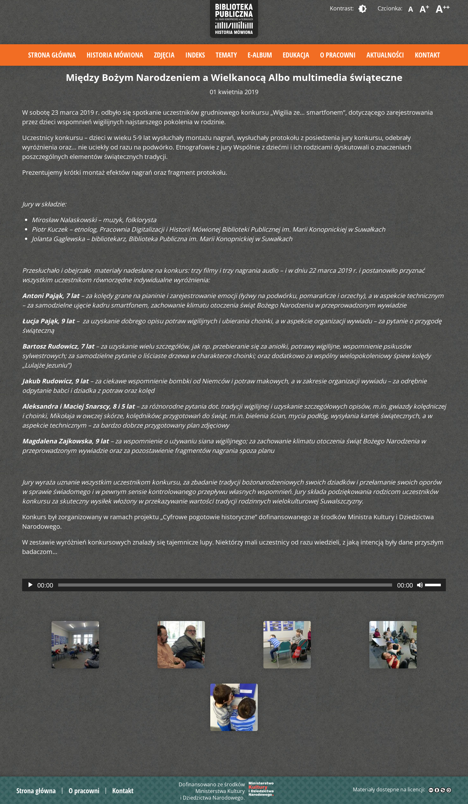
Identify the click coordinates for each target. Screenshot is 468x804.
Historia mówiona (115, 54)
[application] (234, 585)
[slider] (225, 585)
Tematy (226, 54)
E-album (260, 54)
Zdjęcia (164, 54)
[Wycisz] (420, 585)
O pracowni (338, 54)
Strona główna (52, 54)
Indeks (195, 54)
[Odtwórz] (30, 585)
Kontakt (427, 54)
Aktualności (385, 54)
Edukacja (296, 54)
